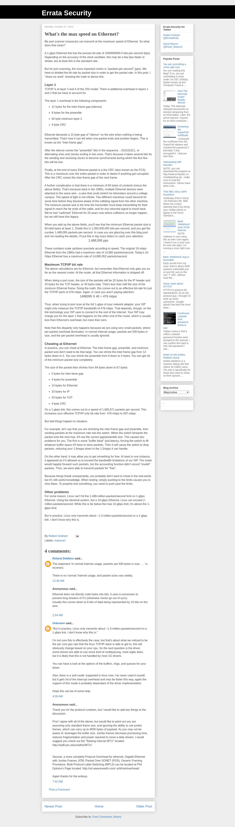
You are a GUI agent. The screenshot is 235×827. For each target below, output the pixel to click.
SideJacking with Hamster (172, 163)
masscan (60, 540)
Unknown (59, 623)
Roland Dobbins (63, 558)
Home (99, 806)
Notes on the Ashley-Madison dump (174, 356)
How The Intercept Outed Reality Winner (182, 97)
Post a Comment (59, 789)
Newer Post (53, 806)
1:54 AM (58, 615)
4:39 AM (58, 696)
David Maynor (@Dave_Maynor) (173, 45)
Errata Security (67, 13)
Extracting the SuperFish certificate (183, 131)
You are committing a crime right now (174, 66)
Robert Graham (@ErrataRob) (171, 36)
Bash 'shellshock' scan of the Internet (184, 225)
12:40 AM (58, 580)
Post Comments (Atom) (106, 816)
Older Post (144, 806)
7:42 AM (58, 781)
